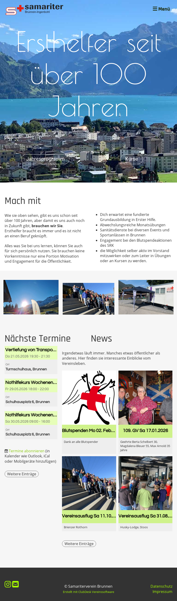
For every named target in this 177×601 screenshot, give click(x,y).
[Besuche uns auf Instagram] (8, 584)
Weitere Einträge (21, 473)
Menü (161, 9)
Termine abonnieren (26, 450)
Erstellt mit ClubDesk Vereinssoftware (88, 592)
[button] (31, 360)
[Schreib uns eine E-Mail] (15, 584)
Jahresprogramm (45, 159)
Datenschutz (161, 586)
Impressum (162, 591)
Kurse (131, 159)
